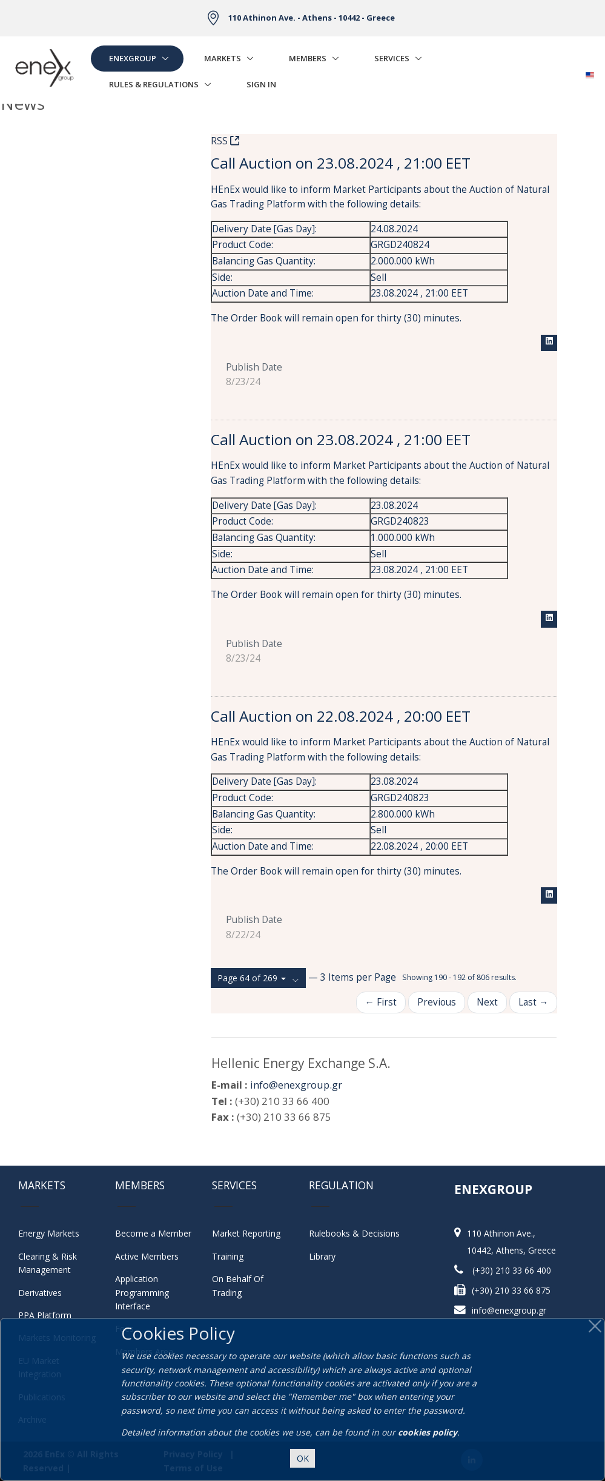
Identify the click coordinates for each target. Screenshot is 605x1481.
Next (487, 1002)
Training (227, 1256)
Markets (222, 58)
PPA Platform (44, 1315)
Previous (436, 1002)
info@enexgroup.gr (296, 1085)
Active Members (147, 1256)
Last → (533, 1002)
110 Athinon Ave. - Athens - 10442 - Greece (311, 17)
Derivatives (40, 1292)
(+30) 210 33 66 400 (511, 1270)
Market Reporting (246, 1233)
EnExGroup (132, 58)
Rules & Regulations (154, 84)
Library (322, 1256)
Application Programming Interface (148, 1292)
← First (381, 1002)
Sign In (261, 84)
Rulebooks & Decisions (354, 1233)
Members (307, 58)
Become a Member (153, 1233)
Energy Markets (48, 1233)
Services (391, 58)
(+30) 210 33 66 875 (511, 1290)
